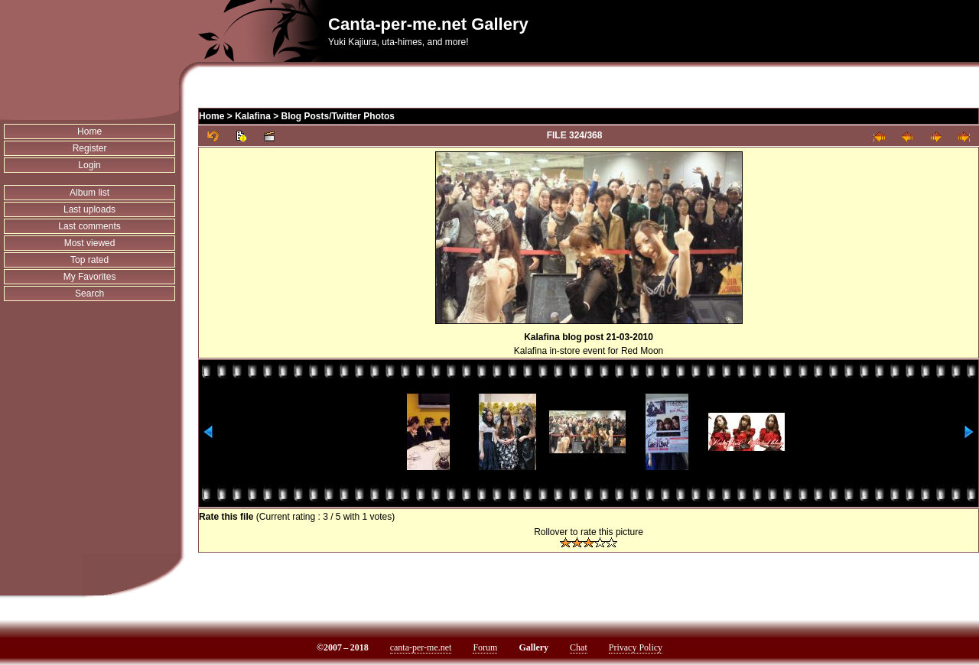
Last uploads (89, 209)
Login (89, 165)
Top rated (89, 260)
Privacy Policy (635, 647)
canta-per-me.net (421, 647)
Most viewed (89, 243)
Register (90, 148)
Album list (89, 192)
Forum (485, 647)
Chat (578, 647)
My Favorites (89, 276)
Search (89, 293)
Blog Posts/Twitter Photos (338, 116)
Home (89, 131)
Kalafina (253, 116)
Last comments (89, 226)
